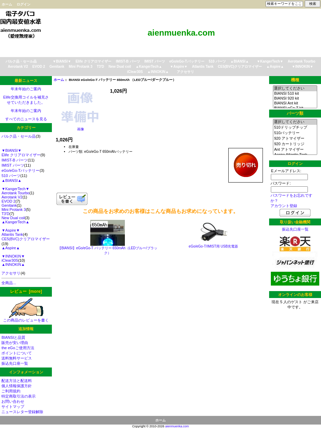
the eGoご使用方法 (17, 348)
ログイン (23, 4)
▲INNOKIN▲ (158, 72)
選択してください (295, 88)
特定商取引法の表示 (18, 396)
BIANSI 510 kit (295, 93)
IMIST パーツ (154, 61)
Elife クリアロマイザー (93, 61)
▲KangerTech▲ (149, 66)
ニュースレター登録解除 (22, 412)
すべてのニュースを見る (26, 119)
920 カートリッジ (295, 144)
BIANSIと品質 (13, 337)
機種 (295, 79)
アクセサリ (185, 72)
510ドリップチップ (295, 127)
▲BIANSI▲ (239, 61)
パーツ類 (295, 113)
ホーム (7, 4)
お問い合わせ (12, 401)
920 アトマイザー (295, 138)
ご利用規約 (10, 391)
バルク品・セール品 (21, 61)
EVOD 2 (39, 66)
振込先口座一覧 (14, 363)
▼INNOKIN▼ (302, 66)
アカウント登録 (283, 206)
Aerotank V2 (18, 66)
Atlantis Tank (202, 66)
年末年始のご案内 (26, 89)
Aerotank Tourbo (301, 61)
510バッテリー (295, 133)
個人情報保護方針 (16, 386)
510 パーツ (217, 61)
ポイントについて (16, 353)
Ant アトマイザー (295, 149)
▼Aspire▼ (178, 66)
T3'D (100, 66)
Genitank (56, 66)
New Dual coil (120, 66)
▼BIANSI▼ (62, 61)
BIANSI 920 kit (295, 98)
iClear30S (135, 72)
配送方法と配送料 (16, 381)
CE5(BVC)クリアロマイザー (240, 66)
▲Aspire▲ (275, 66)
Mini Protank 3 (80, 66)
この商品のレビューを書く (26, 318)
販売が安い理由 (14, 343)
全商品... (8, 283)
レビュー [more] (26, 291)
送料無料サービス (16, 358)
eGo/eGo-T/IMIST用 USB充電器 (213, 246)
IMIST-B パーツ (128, 61)
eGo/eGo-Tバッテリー (186, 61)
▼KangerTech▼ (270, 61)
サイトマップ (12, 406)
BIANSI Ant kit (295, 103)
